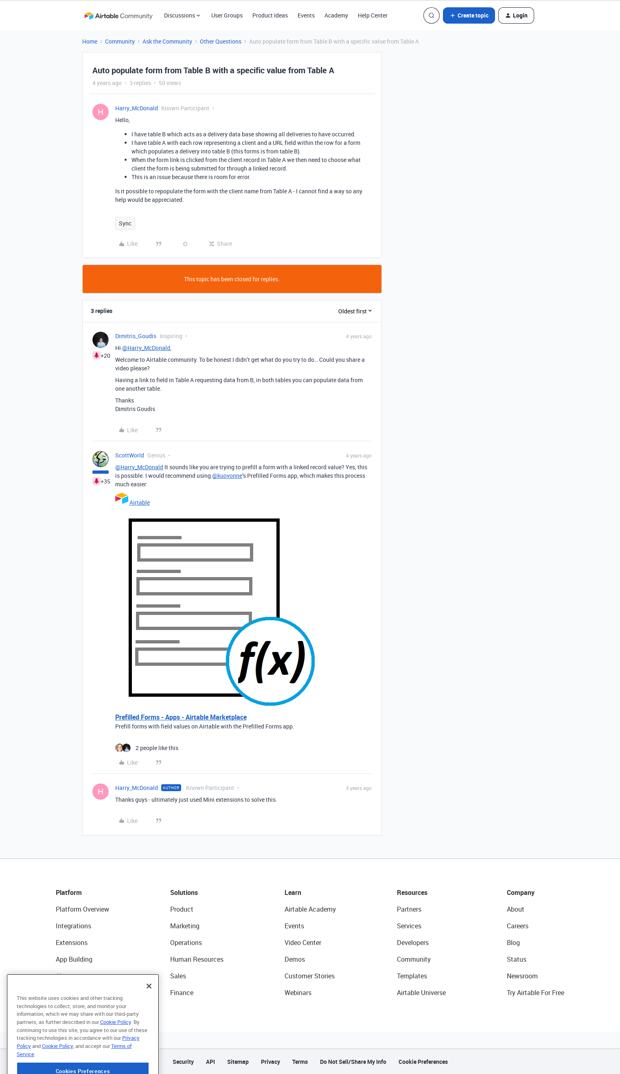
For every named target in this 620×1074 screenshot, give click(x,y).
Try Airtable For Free (535, 992)
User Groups (227, 15)
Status (516, 959)
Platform (69, 892)
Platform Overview (82, 909)
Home (89, 41)
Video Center (303, 942)
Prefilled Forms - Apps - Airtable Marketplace (181, 717)
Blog (513, 942)
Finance (181, 992)
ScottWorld (129, 455)
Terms (300, 1061)
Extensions (72, 942)
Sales (178, 975)
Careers (517, 925)
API (210, 1061)
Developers (413, 942)
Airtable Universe (421, 992)
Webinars (298, 992)
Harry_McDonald (136, 108)
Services (409, 925)
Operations (186, 942)
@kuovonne (227, 475)
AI (59, 975)
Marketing (184, 925)
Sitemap (238, 1061)
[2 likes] (146, 748)
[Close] (149, 1006)
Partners (409, 909)
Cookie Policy (115, 1042)
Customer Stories (310, 975)
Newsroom (522, 975)
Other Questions (220, 41)
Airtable (139, 502)
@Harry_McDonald (146, 348)
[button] (469, 15)
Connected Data (79, 992)
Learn (293, 892)
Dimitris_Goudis (135, 336)
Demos (295, 959)
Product (181, 909)
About (515, 909)
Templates (412, 975)
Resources (412, 892)
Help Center (373, 15)
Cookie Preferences (423, 1061)
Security (183, 1061)
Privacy (270, 1061)
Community (120, 41)
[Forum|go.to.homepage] (118, 15)
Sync (125, 223)
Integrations (73, 925)
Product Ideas (270, 15)
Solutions (184, 892)
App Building (74, 959)
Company (521, 892)
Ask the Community (167, 41)
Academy (336, 15)
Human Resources (196, 959)
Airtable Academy (310, 909)
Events (306, 15)
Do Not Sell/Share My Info (353, 1061)
